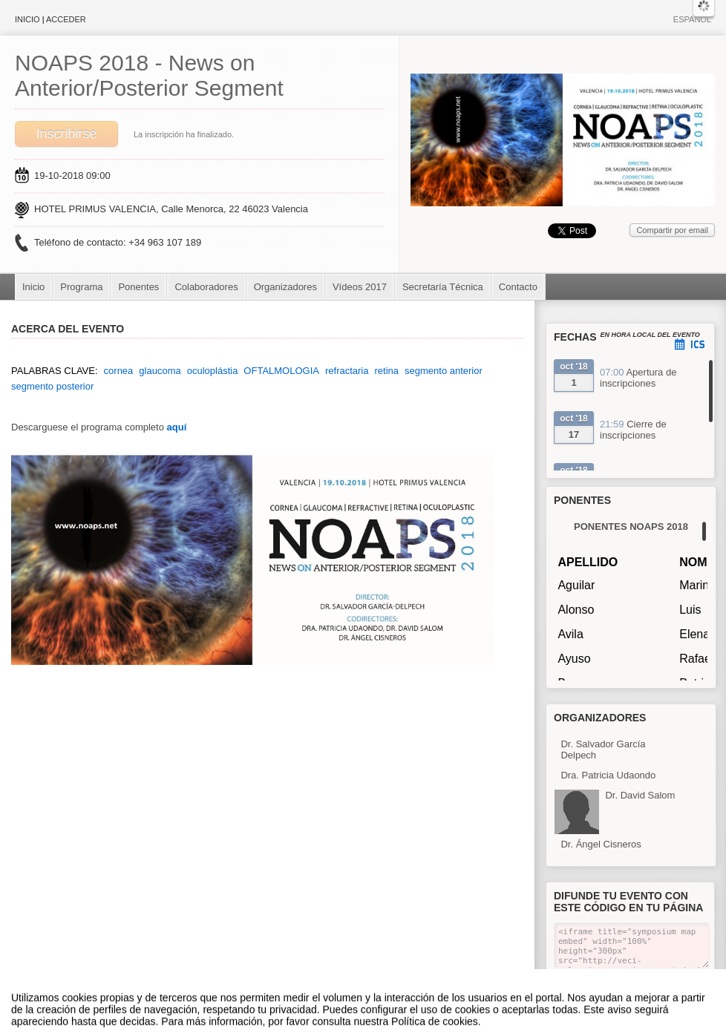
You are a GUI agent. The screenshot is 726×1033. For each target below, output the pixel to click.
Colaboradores (206, 286)
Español (692, 19)
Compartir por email (672, 230)
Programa (81, 286)
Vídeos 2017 (360, 286)
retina (387, 370)
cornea (119, 370)
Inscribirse (66, 133)
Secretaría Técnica (442, 286)
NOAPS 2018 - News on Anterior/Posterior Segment (149, 75)
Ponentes (138, 286)
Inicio (27, 19)
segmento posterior (52, 386)
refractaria (347, 370)
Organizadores (285, 286)
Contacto (518, 286)
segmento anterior (444, 370)
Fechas (575, 337)
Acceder (66, 19)
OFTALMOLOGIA (281, 370)
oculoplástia (212, 370)
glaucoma (159, 370)
